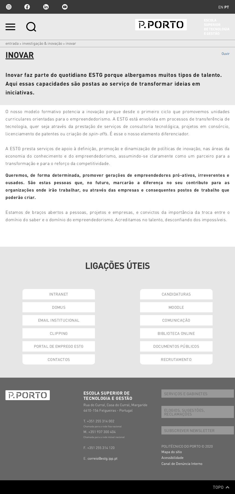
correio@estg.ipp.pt (102, 458)
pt (226, 6)
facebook (27, 7)
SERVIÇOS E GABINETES (185, 393)
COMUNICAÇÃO (176, 320)
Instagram (8, 7)
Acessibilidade (172, 457)
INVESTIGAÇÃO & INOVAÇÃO (42, 43)
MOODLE (176, 307)
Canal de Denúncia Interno (181, 463)
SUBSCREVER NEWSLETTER (189, 430)
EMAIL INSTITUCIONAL (59, 320)
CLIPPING (59, 333)
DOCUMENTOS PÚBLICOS (176, 346)
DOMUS (58, 307)
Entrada (12, 43)
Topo (221, 487)
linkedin (46, 7)
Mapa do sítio (171, 451)
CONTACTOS (59, 359)
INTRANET (58, 293)
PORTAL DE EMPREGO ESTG (59, 346)
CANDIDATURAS (176, 293)
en (220, 6)
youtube (65, 7)
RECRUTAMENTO (176, 359)
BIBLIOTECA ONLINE (176, 333)
